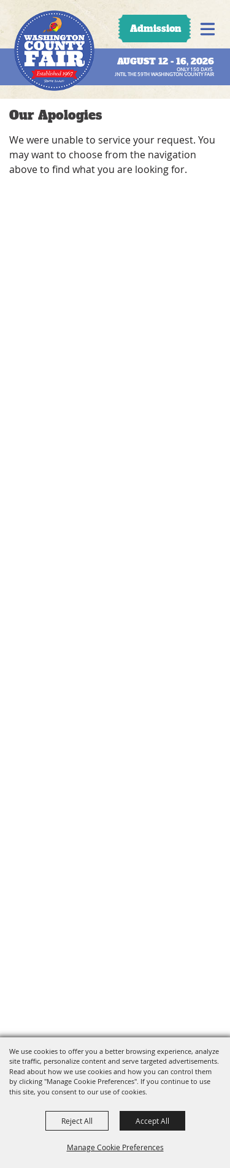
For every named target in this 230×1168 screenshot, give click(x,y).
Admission (155, 28)
